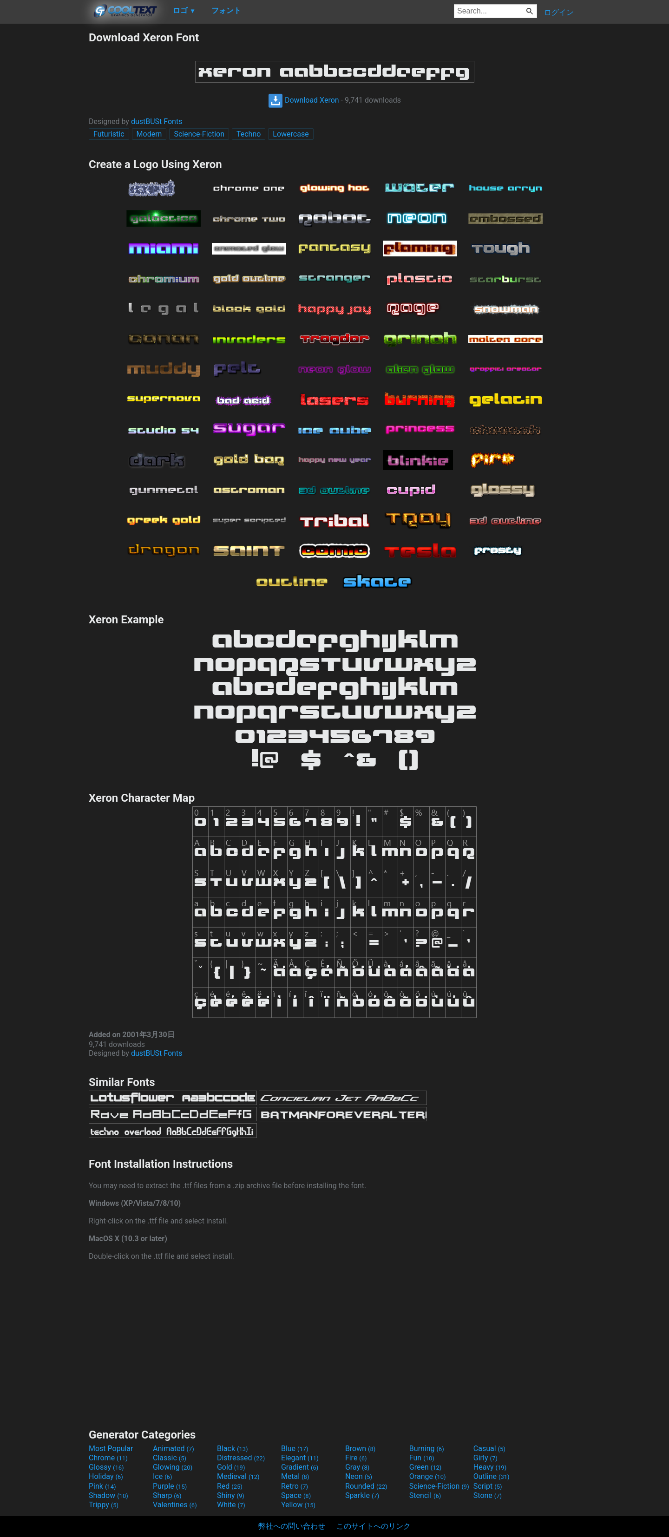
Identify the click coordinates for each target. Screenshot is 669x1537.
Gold (231, 1467)
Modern (149, 134)
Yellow (298, 1504)
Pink (102, 1486)
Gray (357, 1467)
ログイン (559, 12)
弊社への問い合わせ (291, 1526)
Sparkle (362, 1495)
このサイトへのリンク (373, 1526)
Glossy (106, 1467)
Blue (294, 1448)
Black (232, 1448)
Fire (356, 1457)
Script (487, 1486)
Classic (169, 1457)
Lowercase (290, 134)
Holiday (106, 1476)
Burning (426, 1448)
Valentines (175, 1504)
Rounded (366, 1486)
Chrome (108, 1457)
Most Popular (111, 1448)
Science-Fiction (199, 134)
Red (230, 1486)
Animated (173, 1448)
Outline (491, 1476)
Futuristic (109, 134)
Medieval (238, 1476)
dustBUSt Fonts (157, 121)
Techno (248, 134)
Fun (421, 1457)
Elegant (300, 1457)
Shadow (108, 1495)
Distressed (241, 1457)
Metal (295, 1476)
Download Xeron (303, 100)
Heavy (489, 1467)
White (231, 1504)
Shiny (230, 1495)
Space (296, 1495)
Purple (170, 1486)
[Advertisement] (44, 170)
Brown (360, 1448)
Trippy (103, 1504)
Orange (427, 1476)
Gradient (299, 1467)
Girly (485, 1457)
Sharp (167, 1495)
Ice (162, 1476)
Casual (489, 1448)
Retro (294, 1486)
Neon (358, 1476)
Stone (487, 1495)
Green (425, 1467)
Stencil (425, 1495)
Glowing (172, 1467)
